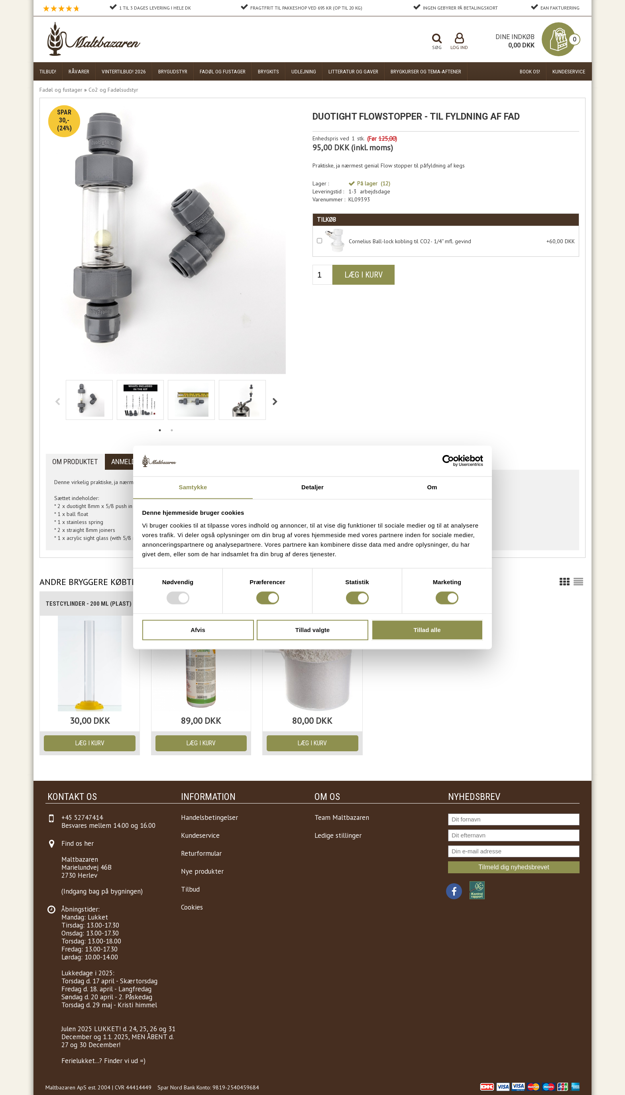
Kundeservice (568, 71)
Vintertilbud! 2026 (124, 71)
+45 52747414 (82, 817)
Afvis (198, 630)
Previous (57, 400)
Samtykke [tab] (193, 487)
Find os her (77, 843)
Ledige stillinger (338, 835)
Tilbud (190, 889)
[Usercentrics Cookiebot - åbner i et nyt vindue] (448, 461)
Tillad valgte (312, 630)
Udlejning (303, 71)
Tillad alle (426, 630)
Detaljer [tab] (312, 487)
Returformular (201, 853)
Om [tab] (432, 487)
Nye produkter (202, 871)
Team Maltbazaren (341, 817)
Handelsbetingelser (209, 817)
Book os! (530, 71)
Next (275, 400)
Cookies (192, 907)
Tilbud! (47, 71)
